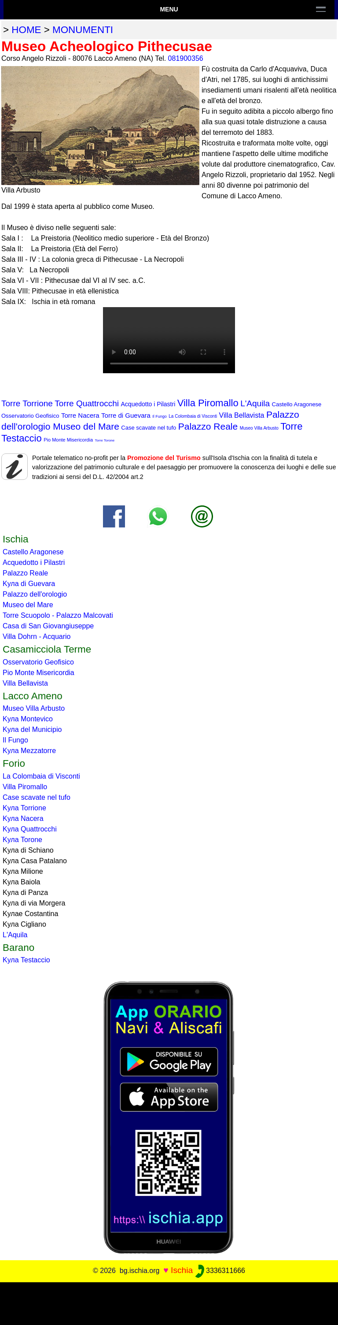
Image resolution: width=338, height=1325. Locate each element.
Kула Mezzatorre (29, 750)
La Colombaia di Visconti (193, 416)
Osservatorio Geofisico (30, 415)
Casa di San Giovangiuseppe (48, 626)
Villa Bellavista (242, 415)
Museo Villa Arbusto (259, 428)
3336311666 (220, 1270)
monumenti (82, 29)
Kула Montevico (28, 719)
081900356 (185, 58)
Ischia (182, 1270)
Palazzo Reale (208, 426)
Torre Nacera (80, 415)
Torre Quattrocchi (87, 403)
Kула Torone (22, 839)
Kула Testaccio (26, 960)
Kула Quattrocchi (30, 829)
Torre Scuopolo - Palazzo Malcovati (58, 615)
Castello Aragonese (297, 404)
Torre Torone (105, 440)
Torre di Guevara (126, 415)
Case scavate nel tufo (148, 427)
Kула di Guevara (29, 583)
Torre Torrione (27, 403)
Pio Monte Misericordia (68, 439)
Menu (169, 9)
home (26, 29)
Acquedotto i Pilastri (148, 404)
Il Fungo (159, 416)
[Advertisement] (169, 1302)
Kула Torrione (24, 808)
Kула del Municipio (32, 729)
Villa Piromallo (208, 402)
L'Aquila (255, 403)
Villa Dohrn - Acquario (36, 636)
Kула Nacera (23, 818)
